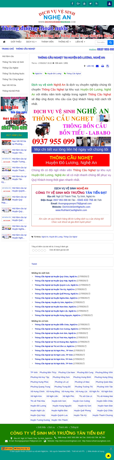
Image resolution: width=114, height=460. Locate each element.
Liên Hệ (90, 66)
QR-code (7, 449)
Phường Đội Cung (85, 372)
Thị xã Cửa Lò (85, 396)
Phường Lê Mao (82, 382)
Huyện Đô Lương (38, 406)
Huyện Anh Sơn (59, 401)
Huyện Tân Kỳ (80, 415)
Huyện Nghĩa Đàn (59, 410)
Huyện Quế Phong (82, 410)
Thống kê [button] (64, 42)
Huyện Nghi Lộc (37, 410)
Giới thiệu (42, 427)
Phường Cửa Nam (66, 372)
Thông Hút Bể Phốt (11, 91)
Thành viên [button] (47, 42)
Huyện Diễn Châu (105, 401)
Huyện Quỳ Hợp (37, 415)
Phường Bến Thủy (48, 372)
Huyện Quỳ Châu (105, 410)
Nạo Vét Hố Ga (9, 85)
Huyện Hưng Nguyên (62, 406)
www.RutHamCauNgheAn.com (71, 210)
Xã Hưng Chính (37, 391)
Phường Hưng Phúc (39, 382)
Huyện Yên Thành (59, 420)
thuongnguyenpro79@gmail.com (75, 203)
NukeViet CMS (64, 451)
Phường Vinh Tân (105, 387)
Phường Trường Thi (84, 387)
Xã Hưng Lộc (81, 391)
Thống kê (74, 427)
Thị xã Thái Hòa (37, 401)
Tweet (34, 264)
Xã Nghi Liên (52, 396)
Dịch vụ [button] (31, 42)
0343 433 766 (85, 200)
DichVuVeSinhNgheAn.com (76, 207)
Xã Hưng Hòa (68, 391)
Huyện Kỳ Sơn (84, 406)
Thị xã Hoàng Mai (105, 396)
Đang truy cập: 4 (21, 449)
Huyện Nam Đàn (105, 406)
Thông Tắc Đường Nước (13, 73)
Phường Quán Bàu (104, 382)
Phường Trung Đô (62, 387)
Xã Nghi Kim (36, 396)
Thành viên (63, 427)
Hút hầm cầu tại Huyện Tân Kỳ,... (13, 179)
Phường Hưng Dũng (103, 377)
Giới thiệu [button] (16, 42)
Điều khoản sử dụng (96, 451)
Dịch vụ (51, 427)
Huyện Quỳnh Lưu (59, 415)
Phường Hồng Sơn (61, 377)
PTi (83, 451)
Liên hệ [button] (80, 42)
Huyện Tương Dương (40, 420)
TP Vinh (34, 372)
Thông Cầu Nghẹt (10, 68)
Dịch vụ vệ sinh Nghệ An (38, 451)
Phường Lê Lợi (61, 382)
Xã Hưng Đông (53, 391)
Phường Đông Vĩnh (104, 372)
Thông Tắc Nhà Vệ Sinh (13, 62)
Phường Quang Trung (40, 387)
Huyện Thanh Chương (103, 415)
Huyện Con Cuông (81, 401)
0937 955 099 (105, 49)
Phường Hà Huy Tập (39, 377)
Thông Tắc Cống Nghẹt (12, 79)
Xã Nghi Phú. (69, 396)
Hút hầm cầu (8, 56)
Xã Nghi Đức (107, 391)
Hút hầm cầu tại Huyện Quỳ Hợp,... (13, 200)
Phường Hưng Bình (82, 377)
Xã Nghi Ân (94, 391)
